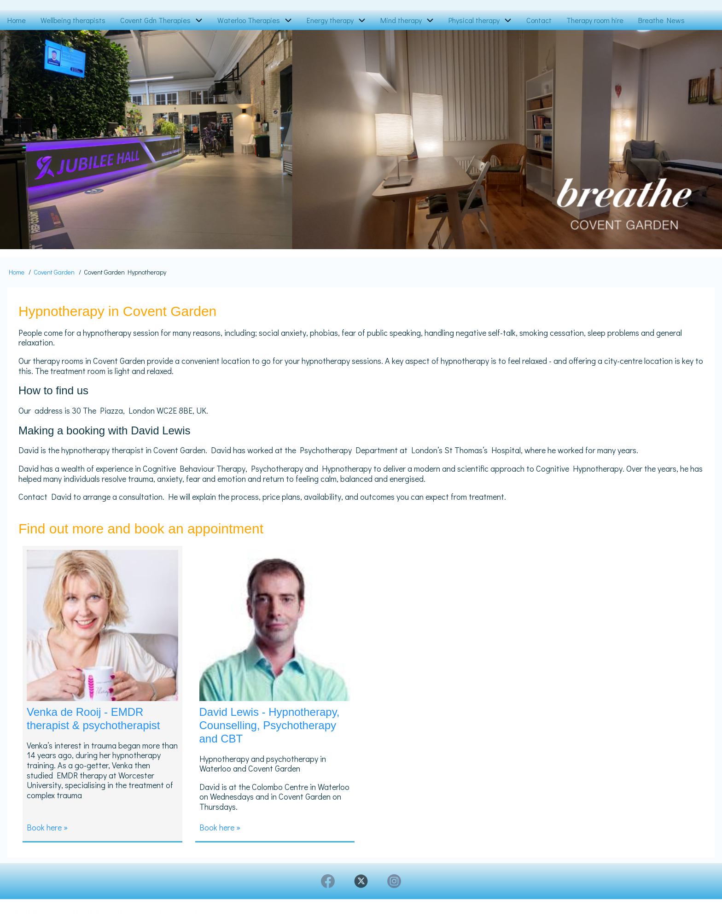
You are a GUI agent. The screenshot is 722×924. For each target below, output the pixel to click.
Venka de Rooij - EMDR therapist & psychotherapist (93, 718)
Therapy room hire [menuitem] (594, 20)
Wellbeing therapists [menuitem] (73, 20)
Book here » (47, 827)
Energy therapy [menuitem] (330, 20)
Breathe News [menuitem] (661, 20)
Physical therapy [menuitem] (474, 20)
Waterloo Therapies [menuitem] (248, 20)
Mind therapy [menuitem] (401, 20)
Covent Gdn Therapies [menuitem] (155, 20)
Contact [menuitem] (539, 20)
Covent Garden (54, 272)
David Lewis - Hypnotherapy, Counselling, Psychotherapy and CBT (269, 725)
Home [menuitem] (16, 20)
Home (16, 272)
